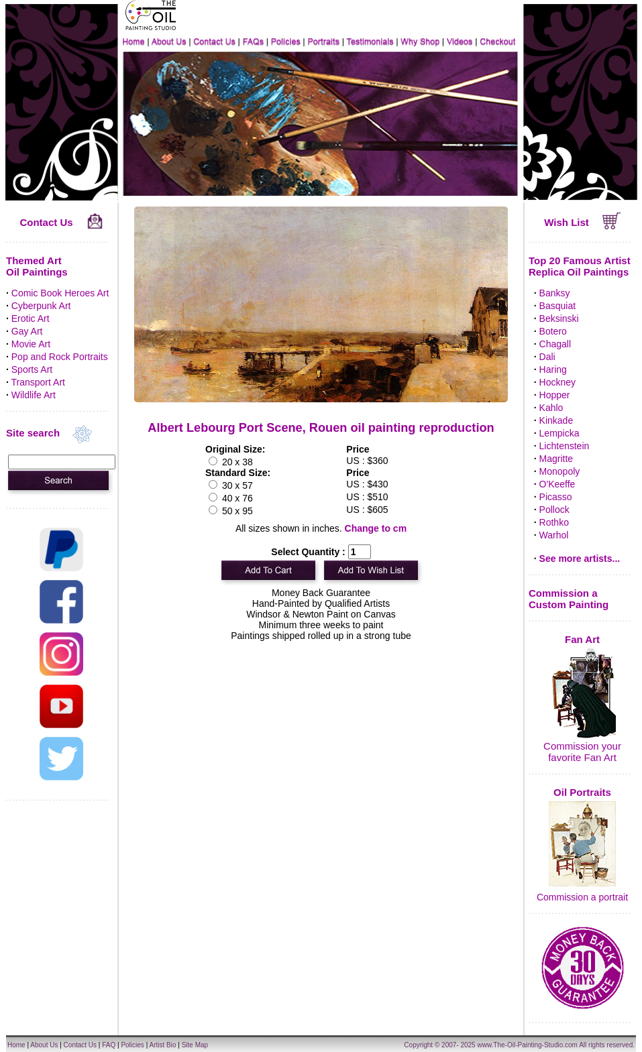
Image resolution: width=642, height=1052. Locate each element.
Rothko (554, 522)
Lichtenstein (564, 446)
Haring (553, 369)
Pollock (554, 509)
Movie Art (30, 344)
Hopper (554, 395)
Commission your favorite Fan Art (582, 751)
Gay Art (27, 331)
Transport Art (38, 382)
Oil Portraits (582, 792)
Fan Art (582, 639)
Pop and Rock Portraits (59, 356)
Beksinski (559, 318)
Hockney (557, 382)
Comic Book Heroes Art (60, 293)
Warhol (554, 535)
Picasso (555, 496)
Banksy (554, 293)
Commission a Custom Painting (568, 598)
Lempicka (559, 433)
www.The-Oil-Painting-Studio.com (527, 1045)
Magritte (556, 458)
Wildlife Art (33, 395)
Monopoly (559, 471)
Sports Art (31, 369)
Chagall (555, 344)
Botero (553, 331)
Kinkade (556, 420)
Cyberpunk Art (41, 305)
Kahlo (551, 407)
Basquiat (557, 305)
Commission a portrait (582, 897)
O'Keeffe (557, 484)
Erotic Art (30, 318)
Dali (547, 356)
